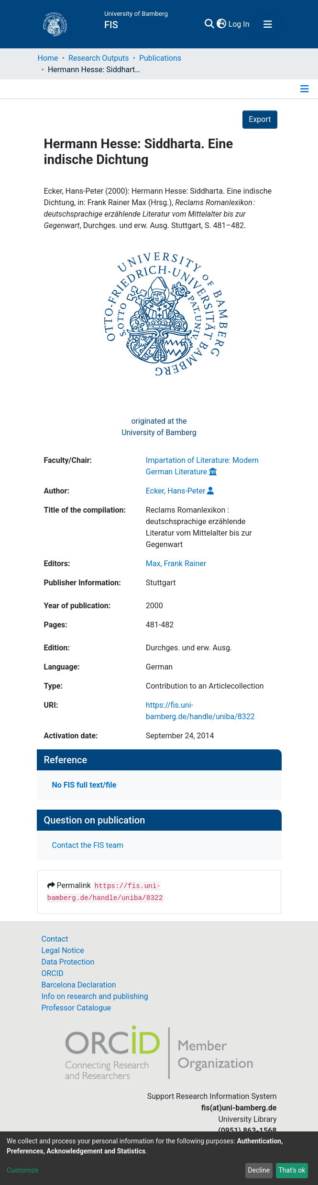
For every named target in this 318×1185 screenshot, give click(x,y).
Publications (160, 58)
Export (260, 119)
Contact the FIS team (88, 845)
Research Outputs (98, 58)
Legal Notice (63, 950)
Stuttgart (161, 582)
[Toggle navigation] (267, 24)
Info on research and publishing (95, 996)
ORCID (53, 973)
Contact (55, 939)
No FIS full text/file (84, 785)
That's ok (291, 1170)
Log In (240, 24)
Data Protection (68, 961)
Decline (259, 1170)
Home (48, 58)
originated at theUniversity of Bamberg (159, 427)
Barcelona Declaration (79, 984)
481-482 (160, 624)
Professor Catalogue (76, 1007)
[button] (222, 24)
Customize (22, 1170)
